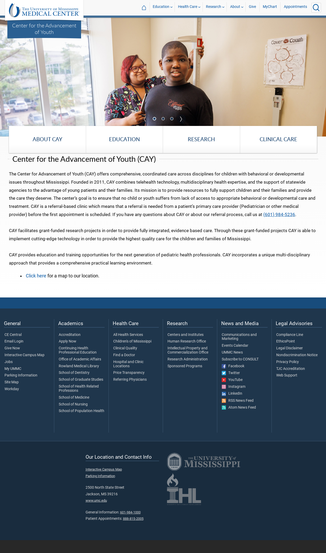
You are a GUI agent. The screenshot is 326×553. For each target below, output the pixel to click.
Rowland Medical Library (79, 379)
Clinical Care (278, 139)
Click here (36, 288)
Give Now (12, 361)
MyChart (270, 7)
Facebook (233, 379)
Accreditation (70, 348)
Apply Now (67, 354)
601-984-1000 (130, 525)
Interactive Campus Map (24, 368)
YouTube (232, 393)
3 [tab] (172, 119)
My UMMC (12, 382)
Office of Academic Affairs (80, 372)
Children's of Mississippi (132, 354)
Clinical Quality (125, 361)
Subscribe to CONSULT (240, 372)
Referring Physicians (130, 392)
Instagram (233, 400)
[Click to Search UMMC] (316, 7)
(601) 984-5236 (279, 227)
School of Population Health (81, 424)
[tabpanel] (163, 76)
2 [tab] (163, 119)
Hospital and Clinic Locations (128, 377)
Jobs (8, 375)
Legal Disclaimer (289, 361)
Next (181, 119)
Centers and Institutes (185, 348)
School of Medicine (74, 410)
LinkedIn (232, 407)
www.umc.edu (96, 513)
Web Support (286, 388)
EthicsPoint (285, 354)
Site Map (11, 395)
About (235, 7)
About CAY (47, 139)
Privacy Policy (287, 375)
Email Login (13, 354)
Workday (11, 402)
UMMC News (232, 365)
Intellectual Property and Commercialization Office (187, 363)
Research (213, 7)
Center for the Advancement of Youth (44, 29)
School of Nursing (73, 417)
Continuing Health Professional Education (78, 363)
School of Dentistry (74, 386)
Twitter (231, 386)
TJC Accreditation (290, 382)
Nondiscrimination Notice (297, 368)
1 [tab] (155, 119)
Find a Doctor (124, 368)
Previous (145, 119)
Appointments (295, 7)
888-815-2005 (133, 532)
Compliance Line (289, 348)
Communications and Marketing (239, 350)
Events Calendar (235, 358)
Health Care (187, 7)
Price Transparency (129, 386)
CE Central (13, 348)
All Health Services (128, 348)
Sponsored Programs (184, 379)
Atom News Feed (239, 420)
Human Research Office (186, 354)
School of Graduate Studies (81, 392)
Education (161, 7)
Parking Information (20, 388)
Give (252, 7)
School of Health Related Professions (79, 401)
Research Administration (187, 372)
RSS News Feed (238, 414)
